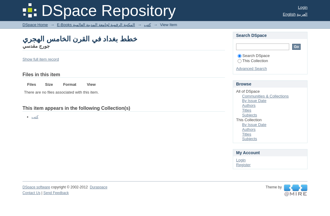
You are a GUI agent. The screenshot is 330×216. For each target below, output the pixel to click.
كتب (147, 24)
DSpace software (36, 187)
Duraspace (98, 187)
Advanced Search (251, 68)
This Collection (253, 60)
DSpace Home (35, 24)
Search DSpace (254, 55)
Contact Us (31, 193)
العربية (302, 14)
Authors (249, 105)
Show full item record (40, 59)
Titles (246, 110)
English (289, 14)
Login (303, 7)
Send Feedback (56, 193)
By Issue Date (254, 100)
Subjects (249, 115)
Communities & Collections (265, 96)
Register (243, 165)
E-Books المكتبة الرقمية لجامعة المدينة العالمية (96, 24)
